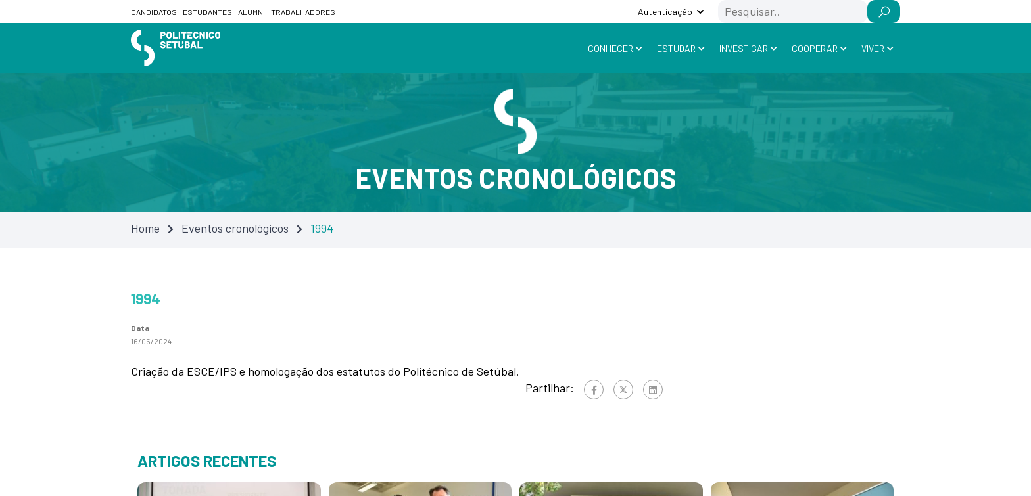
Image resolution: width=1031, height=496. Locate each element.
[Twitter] (623, 389)
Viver (872, 48)
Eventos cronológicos (235, 228)
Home (145, 228)
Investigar (743, 48)
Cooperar (815, 48)
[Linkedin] (653, 389)
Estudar (676, 48)
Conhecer (610, 48)
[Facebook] (594, 389)
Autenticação (665, 11)
